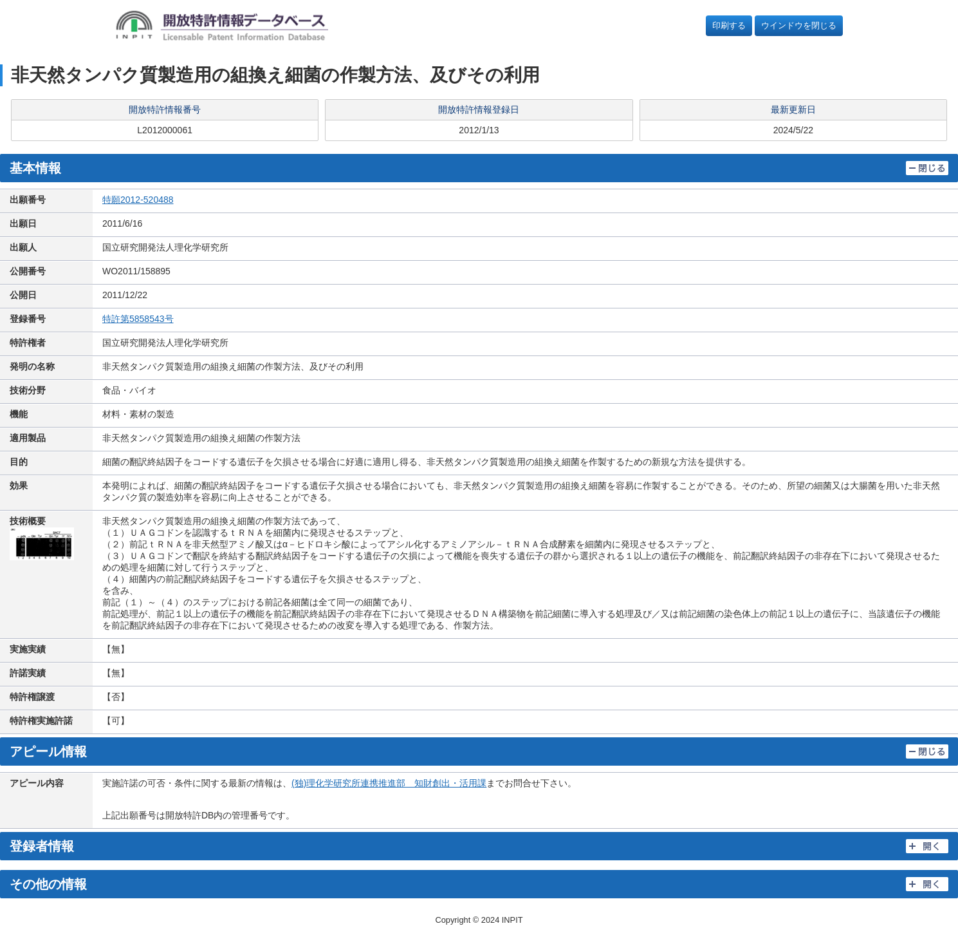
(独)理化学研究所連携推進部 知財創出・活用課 (388, 783)
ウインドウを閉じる (798, 25)
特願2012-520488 (138, 199)
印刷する (729, 25)
